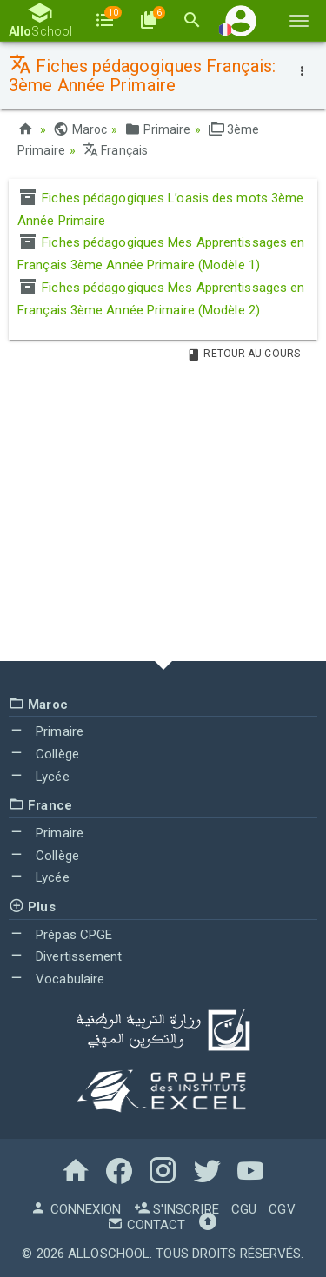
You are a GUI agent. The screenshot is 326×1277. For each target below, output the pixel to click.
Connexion (75, 1209)
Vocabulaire (56, 979)
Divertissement (66, 956)
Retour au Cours (243, 353)
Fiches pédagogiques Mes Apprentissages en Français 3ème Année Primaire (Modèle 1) (160, 254)
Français (115, 150)
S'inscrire (176, 1209)
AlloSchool (109, 1253)
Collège (44, 754)
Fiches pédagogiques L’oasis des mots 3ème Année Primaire (160, 209)
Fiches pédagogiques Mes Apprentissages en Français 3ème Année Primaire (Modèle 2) (160, 299)
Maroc (80, 129)
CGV (282, 1209)
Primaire (157, 129)
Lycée (39, 776)
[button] (241, 20)
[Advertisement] (163, 514)
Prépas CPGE (60, 935)
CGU (243, 1209)
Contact (146, 1225)
